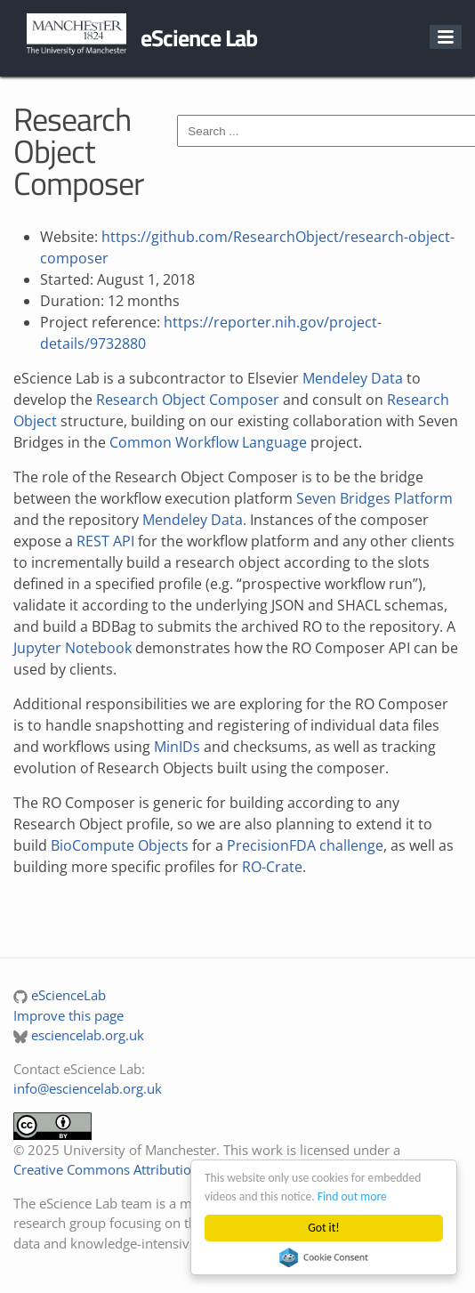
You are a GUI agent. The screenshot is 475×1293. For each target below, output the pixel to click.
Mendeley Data (352, 378)
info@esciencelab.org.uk (87, 1088)
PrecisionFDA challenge (305, 845)
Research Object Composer (187, 399)
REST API (105, 541)
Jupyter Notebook (72, 648)
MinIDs (177, 746)
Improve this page (68, 1015)
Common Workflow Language (208, 442)
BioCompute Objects (120, 845)
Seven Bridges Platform (374, 498)
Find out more (352, 1196)
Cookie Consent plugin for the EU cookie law (323, 1257)
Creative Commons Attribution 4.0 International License (183, 1169)
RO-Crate (272, 867)
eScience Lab (199, 37)
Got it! (323, 1227)
